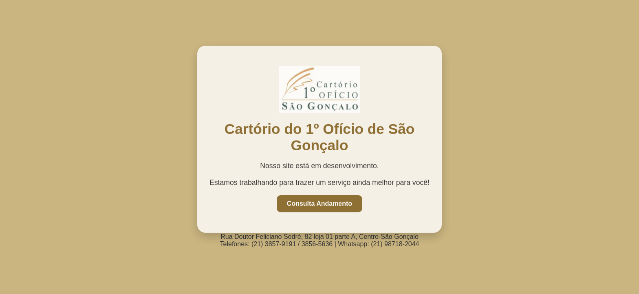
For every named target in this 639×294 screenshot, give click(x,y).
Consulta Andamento (319, 203)
